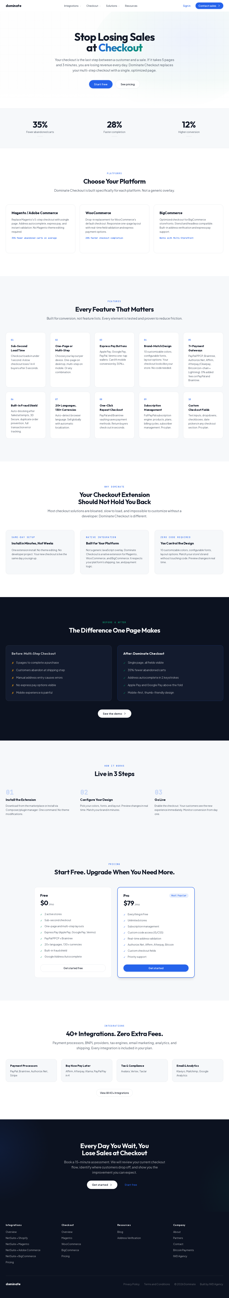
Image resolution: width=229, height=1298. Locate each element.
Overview (11, 1231)
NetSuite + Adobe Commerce (23, 1250)
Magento (67, 1237)
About (177, 1231)
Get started (156, 968)
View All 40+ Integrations (114, 1092)
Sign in (187, 5)
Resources (131, 5)
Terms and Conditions (157, 1284)
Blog (120, 1231)
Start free (101, 84)
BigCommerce (70, 1250)
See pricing (128, 84)
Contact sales (209, 5)
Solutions (113, 5)
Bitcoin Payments (183, 1250)
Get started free (73, 968)
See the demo (114, 713)
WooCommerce (71, 1244)
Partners (178, 1237)
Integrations (72, 5)
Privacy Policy (131, 1284)
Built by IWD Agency (211, 1284)
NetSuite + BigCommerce (21, 1256)
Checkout (93, 5)
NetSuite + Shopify (17, 1237)
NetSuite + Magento (17, 1244)
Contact (178, 1244)
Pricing (10, 1262)
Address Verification (129, 1237)
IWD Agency (180, 1256)
